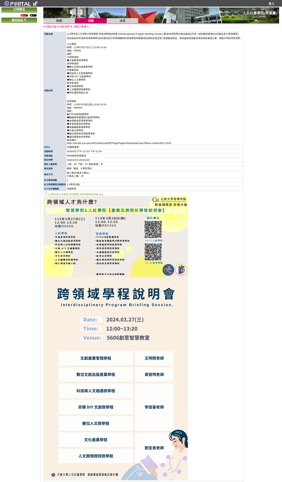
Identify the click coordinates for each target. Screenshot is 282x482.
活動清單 (64, 26)
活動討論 (51, 26)
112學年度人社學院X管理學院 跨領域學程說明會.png (73, 194)
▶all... (33, 15)
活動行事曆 (80, 26)
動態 (59, 20)
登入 (271, 3)
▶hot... (24, 15)
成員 (122, 20)
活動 (91, 20)
